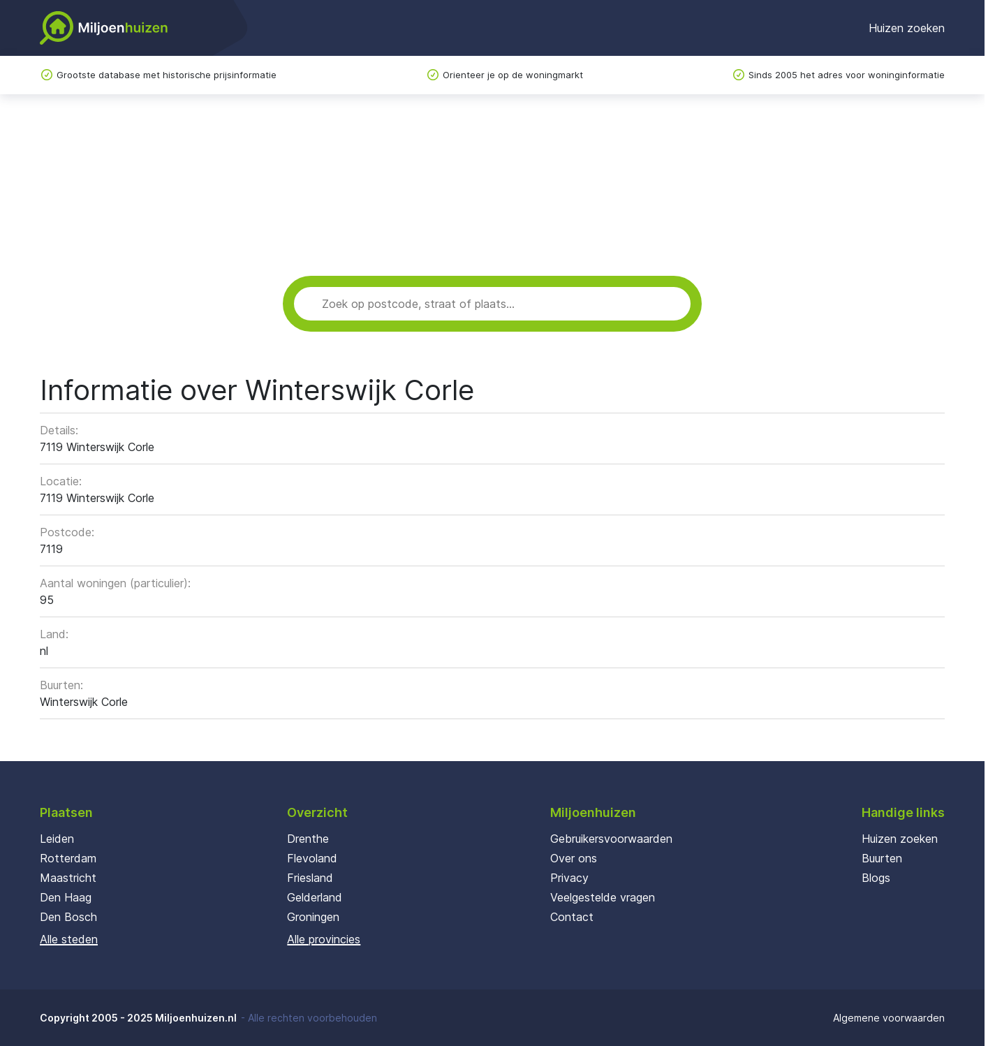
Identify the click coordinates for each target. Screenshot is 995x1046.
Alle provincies (323, 939)
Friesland (310, 878)
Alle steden (69, 939)
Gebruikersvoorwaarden (611, 839)
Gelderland (314, 897)
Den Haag (65, 897)
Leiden (57, 839)
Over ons (573, 858)
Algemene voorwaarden (889, 1018)
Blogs (876, 878)
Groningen (313, 917)
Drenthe (308, 839)
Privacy (569, 878)
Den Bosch (68, 917)
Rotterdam (68, 858)
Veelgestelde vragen (602, 897)
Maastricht (68, 878)
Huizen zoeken (907, 28)
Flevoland (312, 858)
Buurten (882, 858)
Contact (572, 917)
